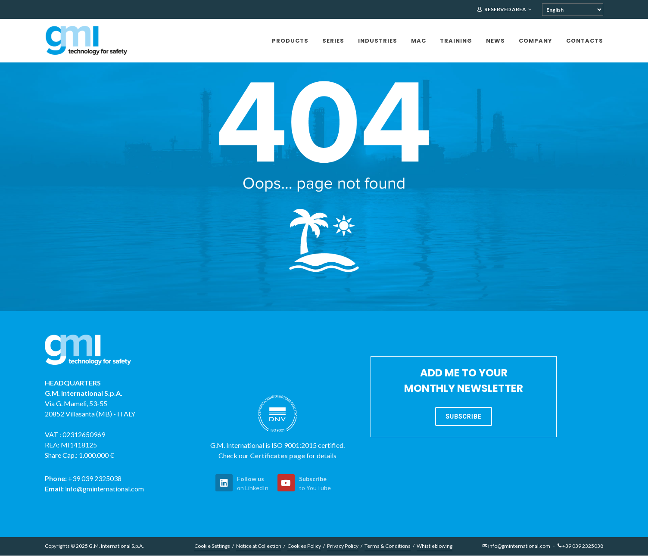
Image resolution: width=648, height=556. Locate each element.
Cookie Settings (212, 546)
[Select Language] (572, 9)
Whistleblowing (434, 546)
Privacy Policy (342, 546)
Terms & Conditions (387, 546)
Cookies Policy (304, 546)
